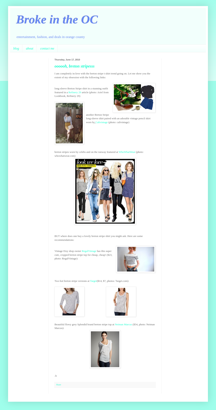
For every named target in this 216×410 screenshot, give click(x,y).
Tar (91, 280)
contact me (47, 48)
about (29, 48)
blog (16, 48)
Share (58, 384)
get (95, 280)
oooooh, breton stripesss (74, 66)
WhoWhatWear (127, 151)
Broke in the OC (57, 19)
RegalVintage (89, 251)
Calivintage (101, 122)
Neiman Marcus (123, 324)
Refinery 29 (74, 92)
